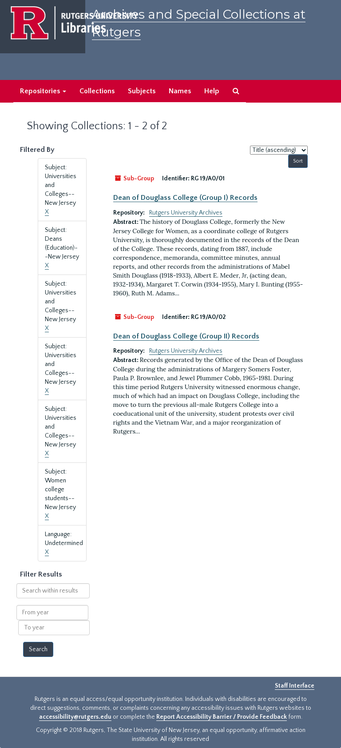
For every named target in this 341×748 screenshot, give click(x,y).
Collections (97, 91)
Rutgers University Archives (185, 212)
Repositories (43, 91)
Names (180, 91)
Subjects (141, 91)
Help (211, 91)
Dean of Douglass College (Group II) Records (186, 336)
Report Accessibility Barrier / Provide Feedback (221, 716)
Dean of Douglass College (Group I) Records (185, 198)
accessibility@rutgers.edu (75, 716)
